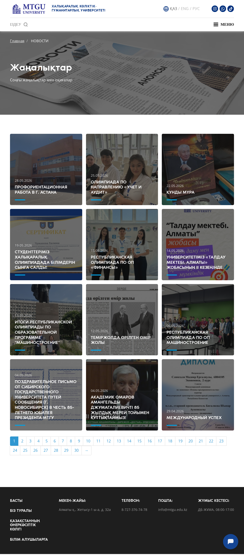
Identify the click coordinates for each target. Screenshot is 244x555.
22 (211, 442)
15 (139, 442)
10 (88, 442)
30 (76, 451)
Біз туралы (21, 512)
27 (46, 451)
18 (170, 442)
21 (201, 442)
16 (149, 442)
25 (25, 451)
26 (35, 451)
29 (66, 451)
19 (180, 442)
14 (129, 442)
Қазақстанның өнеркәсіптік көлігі (25, 526)
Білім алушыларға (29, 540)
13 (119, 442)
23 (221, 442)
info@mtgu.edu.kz (172, 511)
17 (160, 442)
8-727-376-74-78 (134, 511)
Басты (16, 501)
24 (15, 451)
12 (109, 442)
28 (56, 451)
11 (98, 442)
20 (190, 442)
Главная (17, 40)
